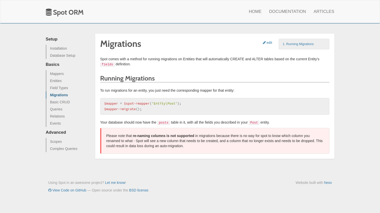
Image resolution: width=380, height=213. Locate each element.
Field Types (59, 88)
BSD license (138, 190)
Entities (56, 81)
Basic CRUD (60, 102)
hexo (328, 183)
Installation (58, 48)
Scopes (56, 142)
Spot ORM (65, 12)
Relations (57, 116)
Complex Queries (63, 149)
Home (255, 11)
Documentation (287, 11)
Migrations (59, 95)
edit (267, 42)
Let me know (115, 183)
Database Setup (62, 55)
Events (55, 123)
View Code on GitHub (67, 190)
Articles (324, 11)
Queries (56, 109)
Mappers (57, 74)
